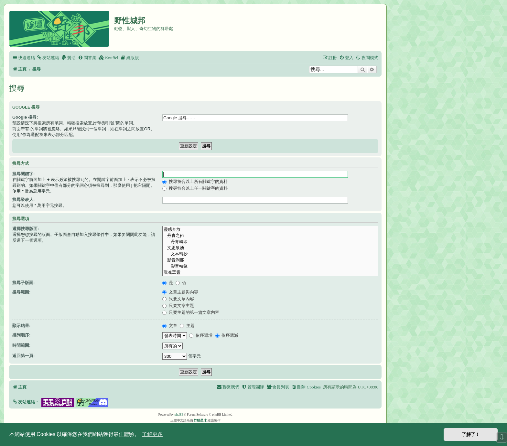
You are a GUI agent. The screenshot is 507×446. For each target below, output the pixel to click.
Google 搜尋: (25, 117)
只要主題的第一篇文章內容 (190, 312)
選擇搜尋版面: (25, 228)
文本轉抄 (270, 254)
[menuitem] (48, 57)
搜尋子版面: (23, 282)
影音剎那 (270, 260)
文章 (169, 325)
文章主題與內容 (180, 292)
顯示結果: (21, 325)
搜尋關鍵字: (23, 173)
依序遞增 (200, 335)
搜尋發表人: (23, 199)
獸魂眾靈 (270, 273)
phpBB (179, 414)
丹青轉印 (270, 242)
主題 (187, 325)
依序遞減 (227, 335)
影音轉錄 (270, 266)
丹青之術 (270, 236)
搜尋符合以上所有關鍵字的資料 (195, 181)
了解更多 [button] (152, 434)
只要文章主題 (178, 305)
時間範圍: (21, 345)
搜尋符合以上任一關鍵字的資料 (195, 188)
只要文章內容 (178, 298)
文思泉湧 (270, 248)
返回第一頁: (23, 355)
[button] (25, 402)
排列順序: (21, 335)
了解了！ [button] (471, 434)
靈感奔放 (270, 230)
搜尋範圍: (21, 292)
